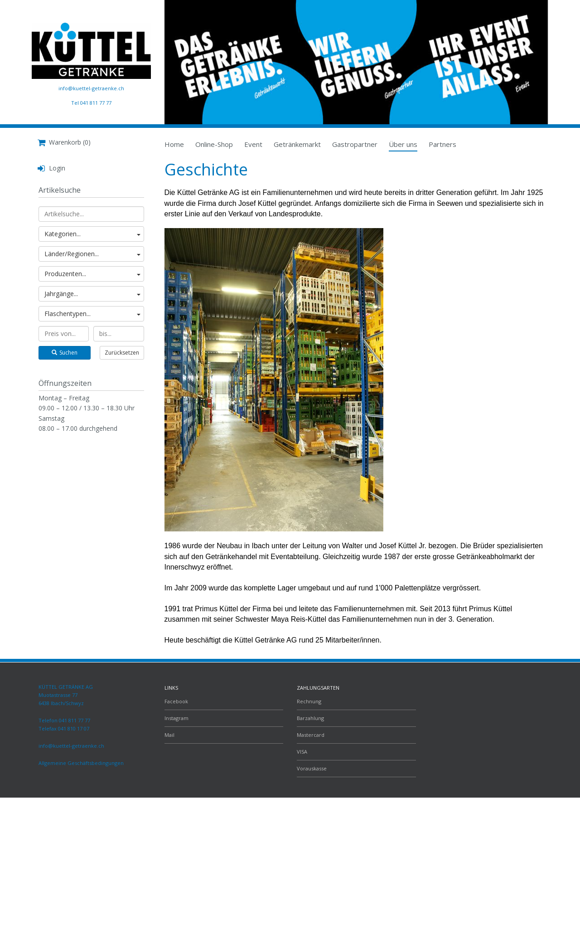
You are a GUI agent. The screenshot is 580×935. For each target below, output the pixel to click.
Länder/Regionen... (92, 253)
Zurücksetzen (122, 352)
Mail (169, 734)
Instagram (176, 718)
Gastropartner (354, 144)
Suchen (64, 352)
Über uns (403, 144)
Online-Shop (214, 144)
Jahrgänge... (92, 293)
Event (253, 144)
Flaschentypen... (92, 313)
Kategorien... (92, 233)
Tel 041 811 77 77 (91, 102)
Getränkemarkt (297, 144)
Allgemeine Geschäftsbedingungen (81, 763)
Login (51, 168)
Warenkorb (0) (64, 142)
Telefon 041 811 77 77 (64, 720)
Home (174, 144)
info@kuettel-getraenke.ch (91, 88)
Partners (442, 144)
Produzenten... (92, 273)
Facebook (176, 701)
